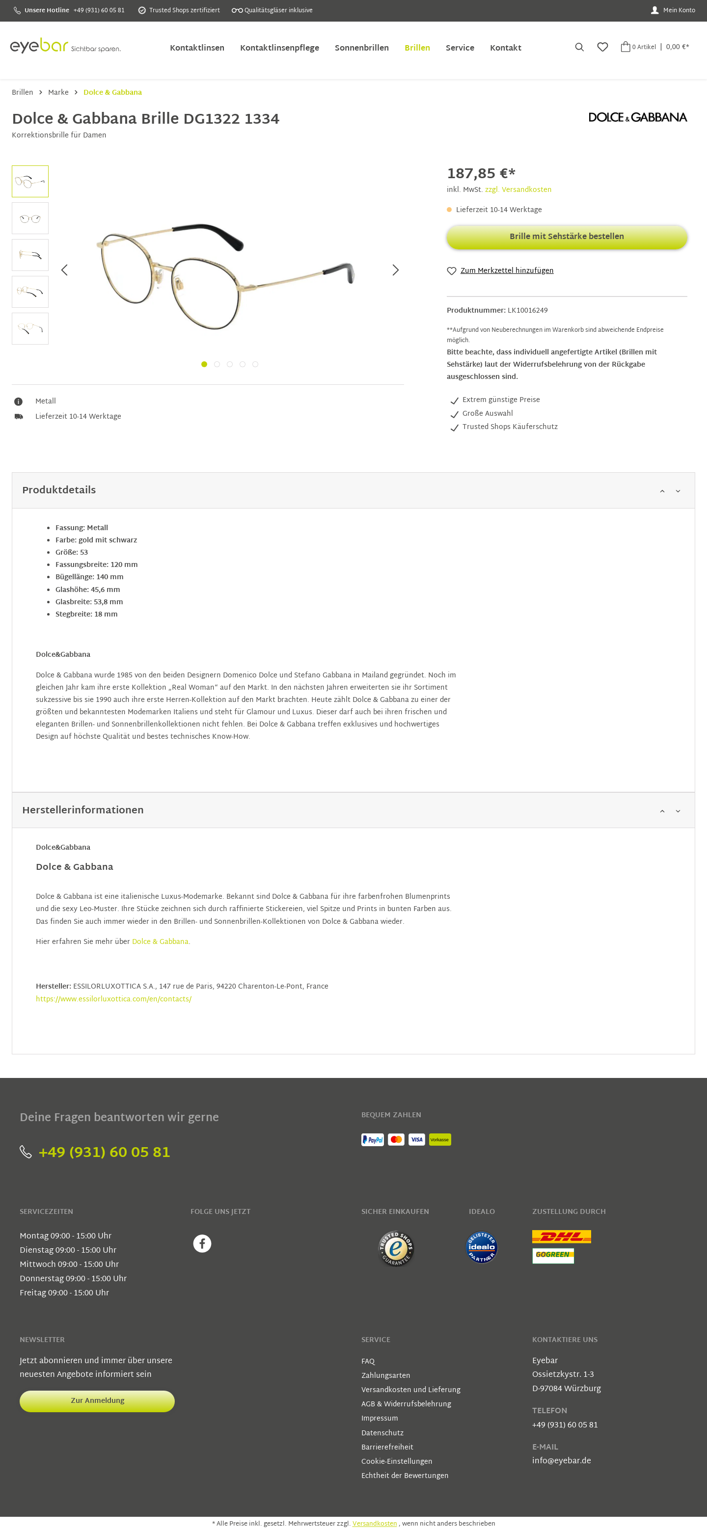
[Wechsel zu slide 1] (204, 364)
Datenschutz (382, 1433)
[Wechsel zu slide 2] (217, 364)
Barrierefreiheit (387, 1448)
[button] (353, 490)
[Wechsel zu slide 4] (242, 364)
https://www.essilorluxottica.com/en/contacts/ (113, 1000)
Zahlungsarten (385, 1376)
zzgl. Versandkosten (518, 190)
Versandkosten (375, 1524)
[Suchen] (578, 48)
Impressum (379, 1419)
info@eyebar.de (561, 1461)
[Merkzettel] (601, 48)
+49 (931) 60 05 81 (95, 1153)
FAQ (368, 1362)
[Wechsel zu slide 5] (255, 364)
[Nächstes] (396, 271)
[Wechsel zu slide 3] (230, 364)
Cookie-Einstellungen (397, 1462)
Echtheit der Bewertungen (405, 1476)
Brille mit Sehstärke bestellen (567, 237)
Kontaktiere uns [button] (565, 1340)
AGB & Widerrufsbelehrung (406, 1404)
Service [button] (375, 1340)
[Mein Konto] (673, 10)
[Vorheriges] (63, 271)
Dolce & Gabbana (160, 942)
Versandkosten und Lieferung (411, 1390)
